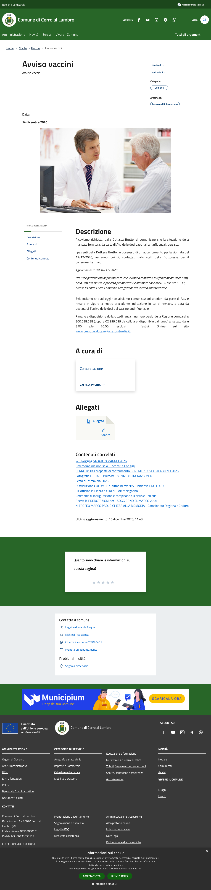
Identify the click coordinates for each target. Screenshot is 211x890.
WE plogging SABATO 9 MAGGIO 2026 (101, 461)
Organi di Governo (13, 759)
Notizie (35, 48)
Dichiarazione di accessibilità (123, 842)
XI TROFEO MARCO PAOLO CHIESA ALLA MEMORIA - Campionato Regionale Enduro (132, 505)
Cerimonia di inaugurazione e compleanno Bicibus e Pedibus (116, 495)
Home (10, 48)
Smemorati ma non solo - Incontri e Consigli (105, 466)
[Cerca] (204, 19)
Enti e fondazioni (12, 778)
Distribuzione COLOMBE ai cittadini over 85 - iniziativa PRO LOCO (120, 485)
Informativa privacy (118, 829)
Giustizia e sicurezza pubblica (123, 760)
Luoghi (162, 790)
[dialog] (105, 869)
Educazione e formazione (121, 753)
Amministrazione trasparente (124, 816)
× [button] (207, 851)
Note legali (112, 836)
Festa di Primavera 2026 (92, 480)
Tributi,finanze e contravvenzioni (126, 766)
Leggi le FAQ (61, 829)
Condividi (159, 65)
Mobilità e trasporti (65, 778)
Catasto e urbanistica (67, 772)
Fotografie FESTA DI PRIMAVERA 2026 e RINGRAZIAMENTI (115, 475)
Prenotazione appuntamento (71, 816)
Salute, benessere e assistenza (124, 773)
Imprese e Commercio (67, 766)
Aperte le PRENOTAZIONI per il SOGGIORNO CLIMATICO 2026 (116, 500)
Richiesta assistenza (66, 836)
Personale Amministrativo (18, 791)
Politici (6, 785)
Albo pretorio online (118, 823)
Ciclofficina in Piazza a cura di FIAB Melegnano (107, 490)
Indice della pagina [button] (37, 225)
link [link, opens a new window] (140, 868)
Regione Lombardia (13, 4)
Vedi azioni (160, 72)
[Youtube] (146, 19)
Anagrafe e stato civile (67, 759)
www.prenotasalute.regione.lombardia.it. (103, 331)
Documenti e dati (12, 798)
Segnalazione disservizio (69, 823)
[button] (105, 884)
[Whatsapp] (172, 19)
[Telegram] (164, 19)
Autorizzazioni (114, 779)
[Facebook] (137, 19)
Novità (23, 48)
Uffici (5, 772)
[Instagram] (155, 19)
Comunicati (165, 766)
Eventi (162, 796)
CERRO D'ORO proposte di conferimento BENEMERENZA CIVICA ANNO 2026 (127, 471)
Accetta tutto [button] (92, 876)
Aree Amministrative (14, 766)
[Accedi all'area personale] (191, 5)
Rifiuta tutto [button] (119, 875)
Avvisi (162, 772)
